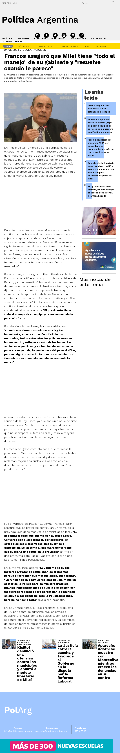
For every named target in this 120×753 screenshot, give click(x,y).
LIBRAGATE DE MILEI (46, 46)
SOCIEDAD (23, 38)
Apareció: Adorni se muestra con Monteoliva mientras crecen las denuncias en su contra (108, 661)
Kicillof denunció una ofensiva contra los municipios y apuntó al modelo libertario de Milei (27, 663)
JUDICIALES (57, 38)
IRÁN (87, 46)
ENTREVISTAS (99, 38)
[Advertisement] (44, 387)
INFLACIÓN (101, 46)
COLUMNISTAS (78, 38)
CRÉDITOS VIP (24, 46)
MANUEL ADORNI (70, 46)
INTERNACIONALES (12, 41)
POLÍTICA (7, 38)
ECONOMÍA (40, 38)
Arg (18, 710)
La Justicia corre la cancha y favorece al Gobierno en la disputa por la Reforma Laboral (68, 663)
